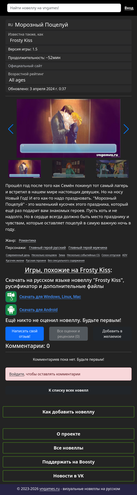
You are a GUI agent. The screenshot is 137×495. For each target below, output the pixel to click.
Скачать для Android (38, 310)
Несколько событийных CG (83, 255)
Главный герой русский (47, 247)
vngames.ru (49, 488)
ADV (124, 255)
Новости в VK (68, 476)
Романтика (27, 240)
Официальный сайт (25, 65)
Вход (129, 7)
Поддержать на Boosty (68, 462)
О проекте (68, 434)
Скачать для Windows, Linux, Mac (50, 296)
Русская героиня (36, 260)
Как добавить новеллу (68, 412)
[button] (11, 129)
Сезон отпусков (111, 255)
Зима (62, 255)
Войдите (16, 374)
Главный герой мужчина (88, 247)
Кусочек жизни (15, 260)
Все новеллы (69, 448)
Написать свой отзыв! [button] (24, 333)
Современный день (18, 255)
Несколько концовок (44, 255)
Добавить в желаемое (112, 333)
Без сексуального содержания (66, 260)
